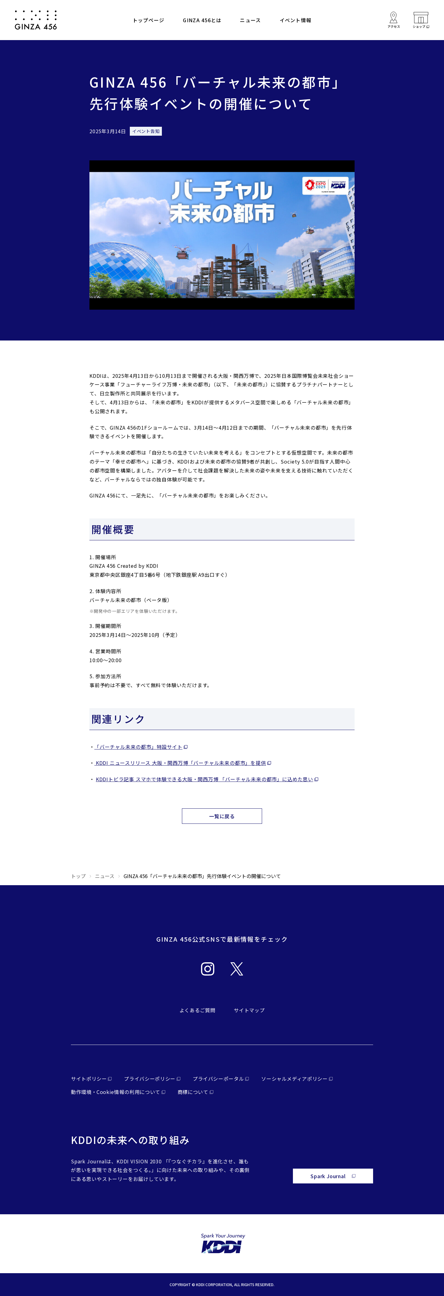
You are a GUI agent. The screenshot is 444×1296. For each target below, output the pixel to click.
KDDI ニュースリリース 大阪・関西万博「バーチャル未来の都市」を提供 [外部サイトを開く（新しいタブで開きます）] (180, 762)
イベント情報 (296, 20)
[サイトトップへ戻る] (36, 20)
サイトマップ (249, 1010)
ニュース (250, 20)
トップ (78, 876)
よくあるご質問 (197, 1010)
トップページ (149, 20)
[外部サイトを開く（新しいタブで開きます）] (421, 20)
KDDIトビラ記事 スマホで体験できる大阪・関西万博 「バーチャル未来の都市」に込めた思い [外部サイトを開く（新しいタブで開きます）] (204, 779)
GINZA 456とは (202, 20)
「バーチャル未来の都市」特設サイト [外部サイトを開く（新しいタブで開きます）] (138, 746)
